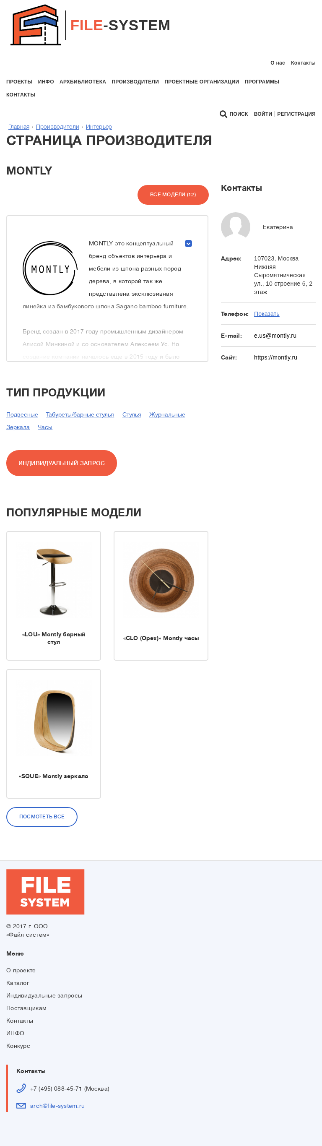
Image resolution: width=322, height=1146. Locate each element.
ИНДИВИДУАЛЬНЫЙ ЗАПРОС (61, 463)
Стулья (131, 414)
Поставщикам (26, 1008)
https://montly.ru (275, 357)
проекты (19, 82)
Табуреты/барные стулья (80, 414)
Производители (57, 127)
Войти (263, 114)
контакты (21, 95)
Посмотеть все (42, 817)
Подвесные (22, 414)
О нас (277, 63)
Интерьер (99, 127)
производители (135, 82)
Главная (18, 127)
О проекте (21, 970)
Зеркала (18, 427)
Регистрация (296, 114)
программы (262, 82)
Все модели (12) (173, 195)
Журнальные (167, 414)
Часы (45, 427)
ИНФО (15, 1033)
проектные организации (201, 82)
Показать (267, 313)
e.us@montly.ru (275, 335)
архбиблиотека (83, 82)
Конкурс (18, 1045)
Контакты (303, 63)
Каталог (17, 982)
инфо (46, 82)
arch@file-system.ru (57, 1105)
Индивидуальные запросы (44, 995)
